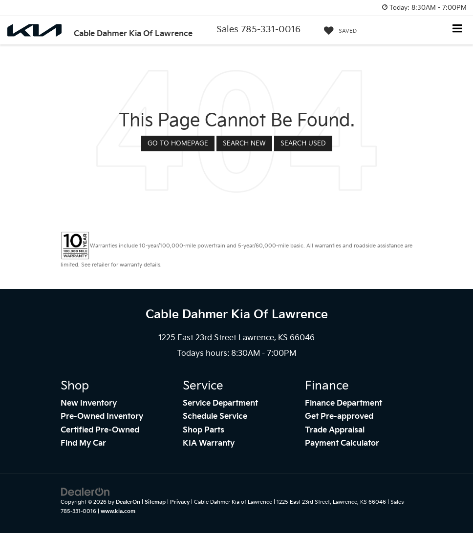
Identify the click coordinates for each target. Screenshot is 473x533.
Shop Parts (203, 430)
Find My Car (83, 443)
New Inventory (89, 403)
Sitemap (155, 502)
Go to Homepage (178, 143)
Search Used (303, 143)
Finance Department (343, 403)
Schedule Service (215, 416)
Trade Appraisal (335, 430)
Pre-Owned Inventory (102, 416)
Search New (244, 143)
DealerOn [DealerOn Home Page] (128, 502)
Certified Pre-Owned (100, 430)
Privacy (180, 502)
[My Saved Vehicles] (338, 31)
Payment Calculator (342, 443)
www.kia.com (118, 511)
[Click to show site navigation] (457, 29)
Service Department (220, 403)
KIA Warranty (209, 443)
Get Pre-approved (339, 416)
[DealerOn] (85, 492)
